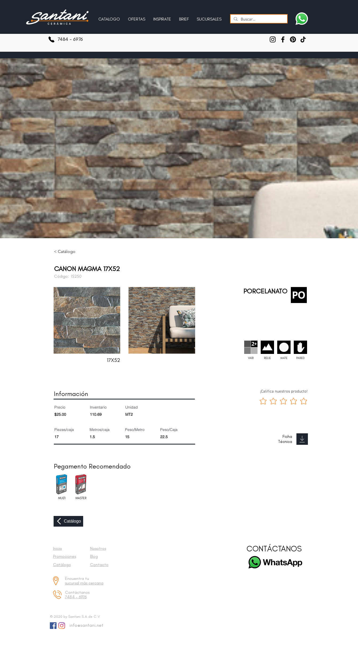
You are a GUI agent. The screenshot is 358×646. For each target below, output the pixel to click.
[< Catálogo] (68, 251)
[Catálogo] (68, 521)
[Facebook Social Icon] (53, 625)
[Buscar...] (258, 20)
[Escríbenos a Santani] (302, 19)
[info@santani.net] (85, 625)
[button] (162, 17)
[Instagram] (273, 39)
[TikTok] (303, 39)
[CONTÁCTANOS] (274, 549)
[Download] (302, 439)
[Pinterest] (293, 39)
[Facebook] (283, 39)
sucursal (72, 583)
